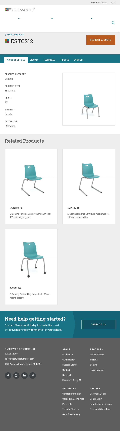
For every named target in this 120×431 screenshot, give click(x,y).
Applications (30, 18)
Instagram (16, 375)
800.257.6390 (11, 354)
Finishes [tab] (64, 60)
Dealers (95, 389)
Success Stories (69, 365)
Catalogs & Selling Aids (73, 399)
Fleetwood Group (71, 380)
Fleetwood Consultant (100, 409)
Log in (112, 2)
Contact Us (98, 324)
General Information (71, 394)
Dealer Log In (96, 399)
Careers (67, 375)
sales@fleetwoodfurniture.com (19, 359)
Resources (62, 18)
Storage (94, 360)
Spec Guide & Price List (58, 26)
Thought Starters (70, 409)
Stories (76, 18)
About (87, 18)
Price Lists (67, 404)
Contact (100, 18)
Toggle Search (113, 22)
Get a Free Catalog (71, 414)
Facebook (8, 375)
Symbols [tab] (79, 60)
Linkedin (24, 375)
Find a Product (15, 34)
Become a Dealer (99, 2)
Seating (93, 365)
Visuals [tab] (34, 60)
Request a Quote (100, 40)
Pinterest (32, 375)
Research (46, 18)
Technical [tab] (49, 60)
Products (13, 18)
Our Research (68, 360)
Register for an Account (101, 404)
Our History (67, 354)
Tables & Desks (97, 354)
